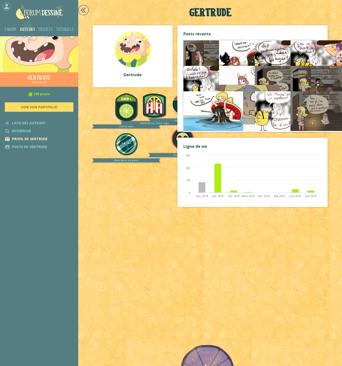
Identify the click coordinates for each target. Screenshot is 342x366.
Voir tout (252, 123)
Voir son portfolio (39, 107)
